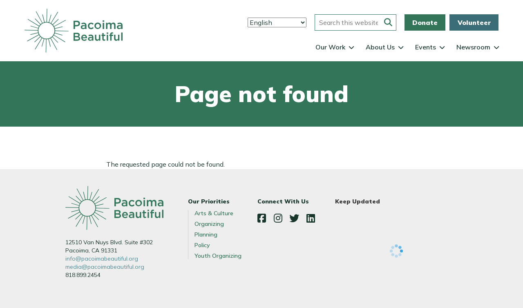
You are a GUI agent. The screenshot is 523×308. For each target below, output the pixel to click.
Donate (425, 22)
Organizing (209, 224)
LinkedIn (310, 218)
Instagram (278, 218)
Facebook (261, 218)
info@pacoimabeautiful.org (101, 258)
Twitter (294, 218)
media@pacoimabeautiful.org (104, 266)
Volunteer (474, 22)
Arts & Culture (213, 213)
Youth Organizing (217, 255)
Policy (202, 245)
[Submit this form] (388, 22)
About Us (380, 47)
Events (425, 47)
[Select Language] (277, 22)
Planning (205, 234)
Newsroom (473, 47)
